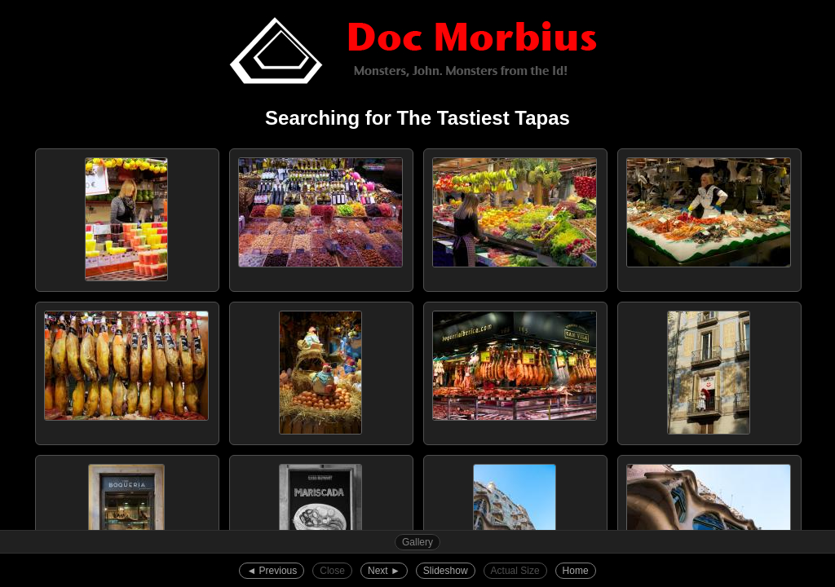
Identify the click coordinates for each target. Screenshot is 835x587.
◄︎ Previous (271, 570)
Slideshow (445, 570)
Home (576, 570)
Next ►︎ (384, 570)
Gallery (417, 542)
